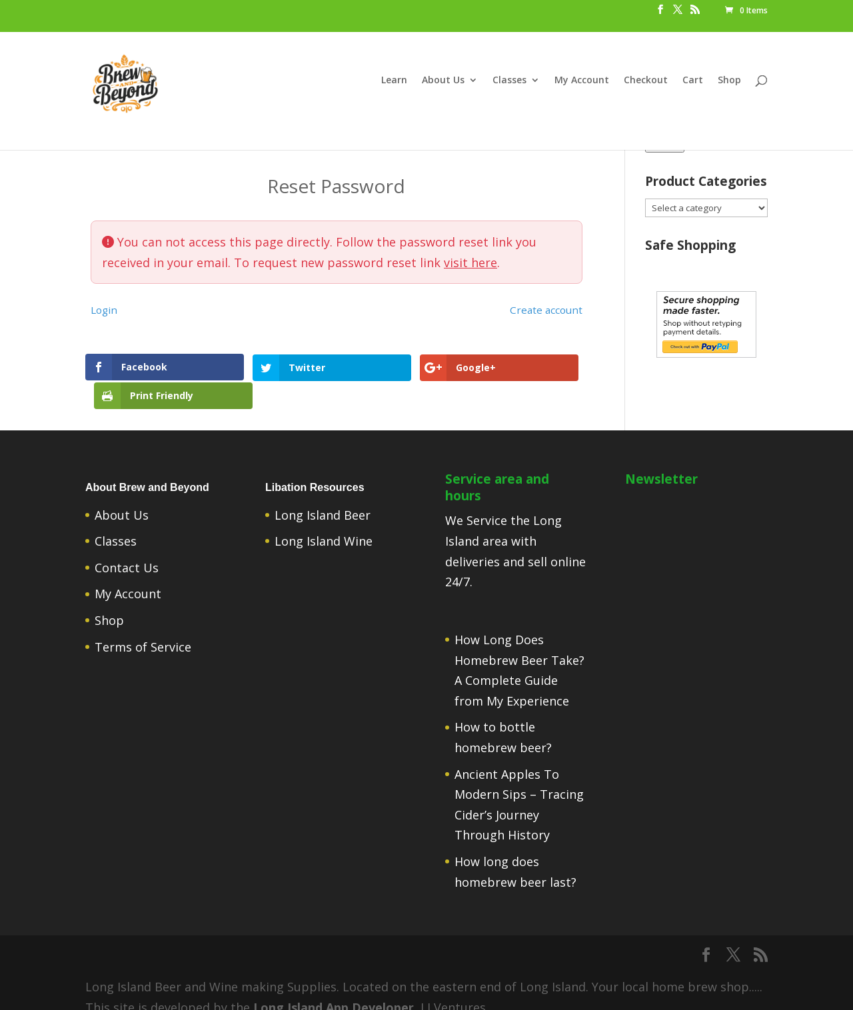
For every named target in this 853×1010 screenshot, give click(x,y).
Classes (509, 80)
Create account (546, 309)
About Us (443, 80)
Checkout (646, 80)
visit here (470, 262)
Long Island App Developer (333, 989)
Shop (729, 80)
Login (104, 309)
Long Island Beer (323, 497)
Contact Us (127, 550)
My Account (581, 80)
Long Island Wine (324, 524)
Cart (692, 80)
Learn (394, 80)
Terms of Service (143, 629)
